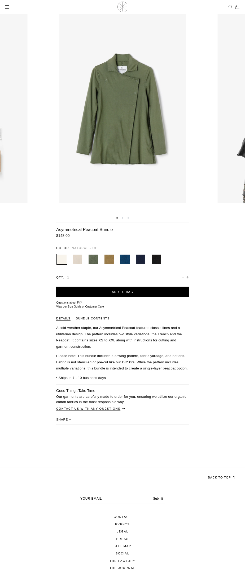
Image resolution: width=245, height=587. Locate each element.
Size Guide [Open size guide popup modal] (74, 306)
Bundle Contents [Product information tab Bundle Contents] (93, 318)
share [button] (63, 419)
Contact (122, 516)
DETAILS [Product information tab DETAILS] (63, 318)
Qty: (60, 277)
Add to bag (122, 292)
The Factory (122, 560)
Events (122, 524)
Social (122, 553)
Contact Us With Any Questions (90, 408)
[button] (117, 218)
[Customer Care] (94, 306)
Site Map (123, 546)
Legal (122, 531)
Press (122, 538)
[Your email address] (122, 498)
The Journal (122, 568)
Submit (158, 498)
